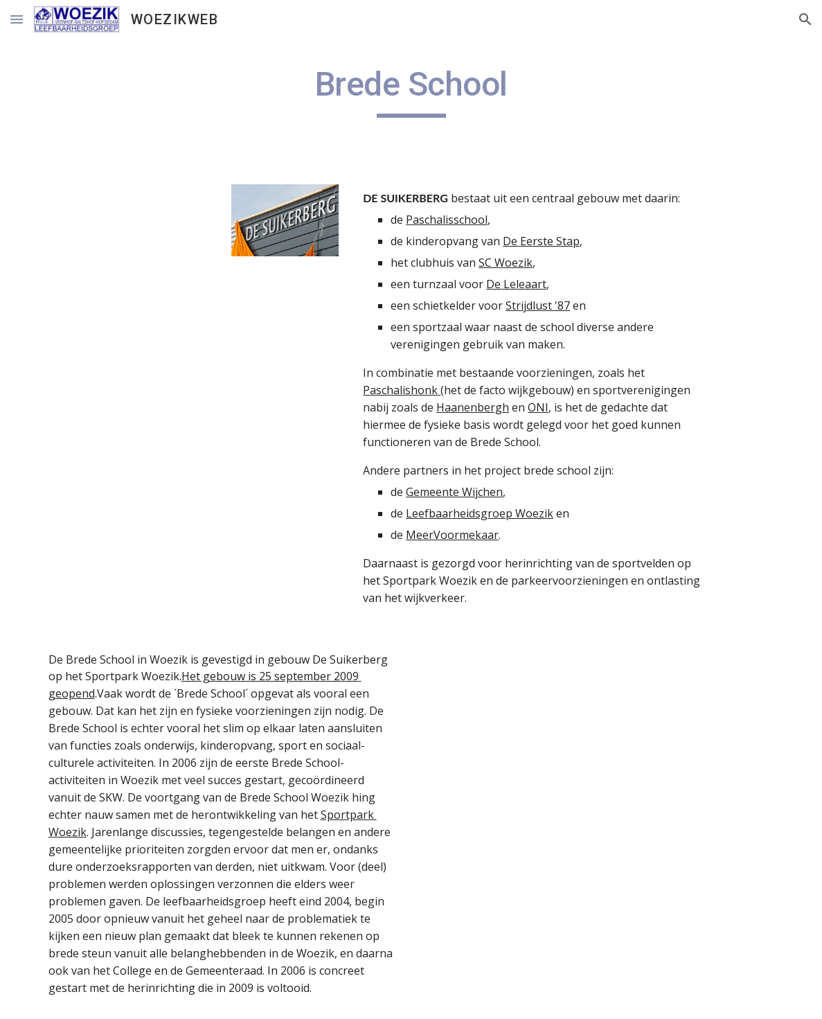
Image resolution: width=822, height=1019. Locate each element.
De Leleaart (516, 284)
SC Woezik (506, 262)
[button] (16, 19)
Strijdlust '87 (538, 305)
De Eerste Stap (541, 241)
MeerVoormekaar (452, 534)
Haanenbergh (472, 407)
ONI (538, 407)
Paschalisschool (447, 219)
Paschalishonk (401, 390)
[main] (411, 90)
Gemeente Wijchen (454, 491)
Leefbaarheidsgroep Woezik (479, 513)
